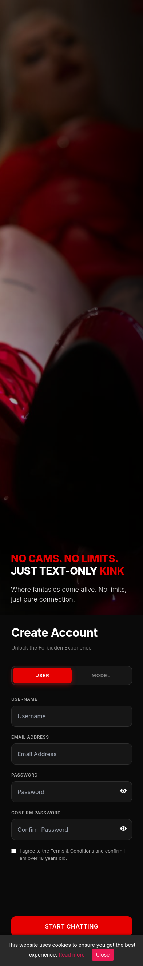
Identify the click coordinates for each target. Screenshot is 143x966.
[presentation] (66, 887)
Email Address (30, 737)
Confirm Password (36, 812)
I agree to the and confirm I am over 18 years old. (72, 854)
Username (24, 699)
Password (24, 775)
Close (103, 954)
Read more (71, 954)
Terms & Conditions (72, 851)
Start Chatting (72, 926)
